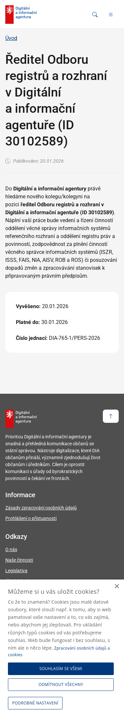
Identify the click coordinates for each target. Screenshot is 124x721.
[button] (36, 703)
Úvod (11, 38)
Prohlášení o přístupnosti (31, 518)
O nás (11, 549)
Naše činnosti (19, 560)
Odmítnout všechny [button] (61, 684)
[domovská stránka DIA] (21, 14)
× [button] (116, 586)
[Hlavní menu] (111, 14)
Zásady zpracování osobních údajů (41, 507)
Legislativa (16, 570)
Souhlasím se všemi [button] (60, 668)
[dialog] (62, 650)
